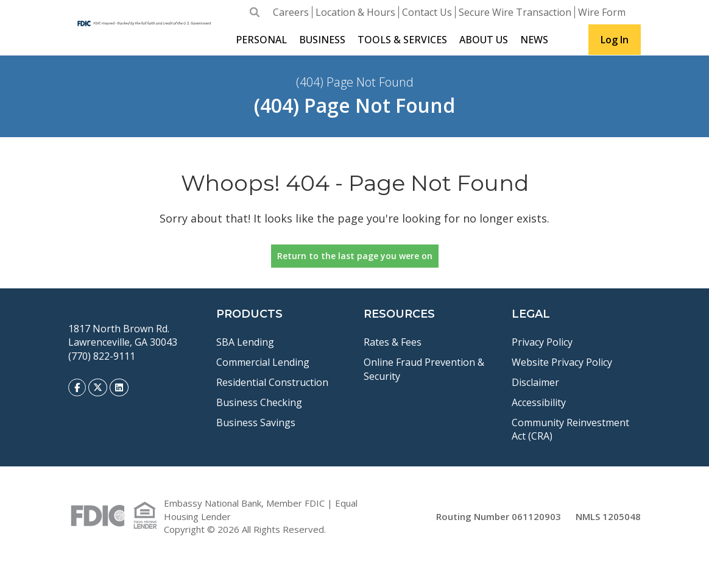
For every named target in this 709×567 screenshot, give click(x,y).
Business (322, 39)
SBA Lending (245, 342)
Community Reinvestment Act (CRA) (570, 429)
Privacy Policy (542, 342)
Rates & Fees (393, 342)
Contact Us (427, 12)
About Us (483, 39)
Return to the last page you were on (354, 256)
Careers (291, 12)
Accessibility (539, 402)
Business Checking (259, 402)
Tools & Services (402, 39)
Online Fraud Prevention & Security (424, 369)
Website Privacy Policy (562, 362)
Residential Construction (272, 382)
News (534, 39)
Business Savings (255, 422)
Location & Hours (355, 12)
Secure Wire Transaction (515, 12)
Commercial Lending (262, 362)
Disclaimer (535, 382)
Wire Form (602, 12)
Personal (261, 39)
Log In (615, 39)
